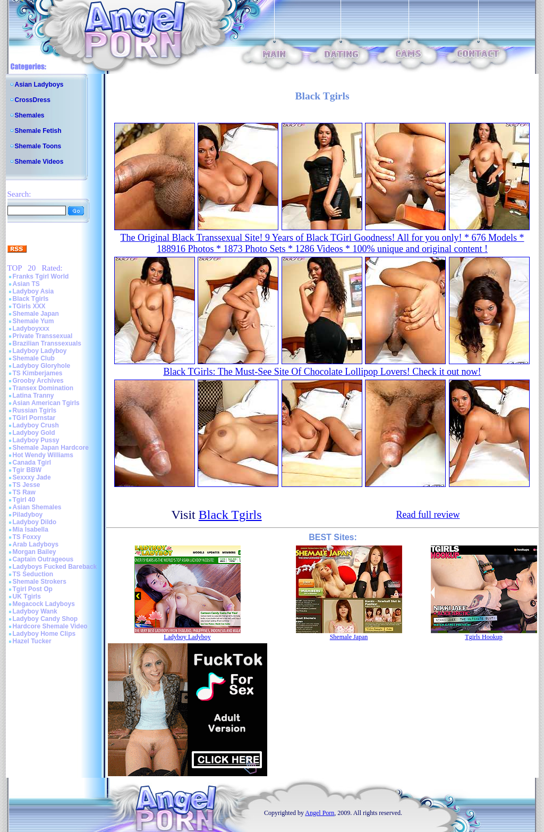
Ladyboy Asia (33, 291)
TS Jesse (26, 485)
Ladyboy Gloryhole (42, 365)
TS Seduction (33, 574)
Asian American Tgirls (46, 403)
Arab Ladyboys (36, 544)
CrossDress (32, 100)
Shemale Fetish (38, 131)
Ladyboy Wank (35, 611)
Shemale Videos (39, 161)
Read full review (428, 514)
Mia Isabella (30, 529)
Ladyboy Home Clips (44, 633)
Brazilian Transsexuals (47, 343)
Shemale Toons (38, 146)
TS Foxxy (27, 537)
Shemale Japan (36, 313)
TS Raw (24, 492)
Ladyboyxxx (31, 328)
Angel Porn (319, 813)
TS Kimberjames (38, 373)
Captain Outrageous (43, 559)
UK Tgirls (27, 596)
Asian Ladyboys (39, 84)
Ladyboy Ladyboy (40, 351)
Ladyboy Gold (34, 432)
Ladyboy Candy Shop (45, 619)
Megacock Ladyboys (44, 604)
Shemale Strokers (39, 581)
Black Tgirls (31, 298)
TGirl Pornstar (34, 418)
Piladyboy (28, 514)
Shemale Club (34, 358)
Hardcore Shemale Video (50, 626)
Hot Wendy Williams (43, 455)
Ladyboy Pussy (36, 440)
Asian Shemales (37, 507)
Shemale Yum (33, 321)
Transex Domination (43, 388)
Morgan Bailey (34, 552)
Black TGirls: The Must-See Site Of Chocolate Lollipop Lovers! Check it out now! (322, 371)
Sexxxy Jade (32, 477)
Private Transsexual (43, 336)
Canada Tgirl (32, 462)
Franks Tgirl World (41, 276)
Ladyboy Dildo (35, 522)
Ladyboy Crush (36, 425)
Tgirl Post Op (33, 589)
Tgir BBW (27, 470)
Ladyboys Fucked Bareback (55, 566)
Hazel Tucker (32, 641)
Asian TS (26, 284)
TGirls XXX (29, 306)
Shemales (30, 115)
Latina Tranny (33, 395)
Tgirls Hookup (483, 637)
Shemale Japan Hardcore (51, 447)
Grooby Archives (38, 380)
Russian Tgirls (35, 410)
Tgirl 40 (24, 499)
